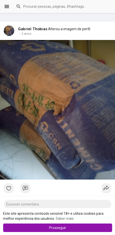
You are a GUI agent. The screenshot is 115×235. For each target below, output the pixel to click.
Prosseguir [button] (57, 228)
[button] (62, 6)
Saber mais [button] (65, 219)
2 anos (26, 33)
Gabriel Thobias (32, 29)
